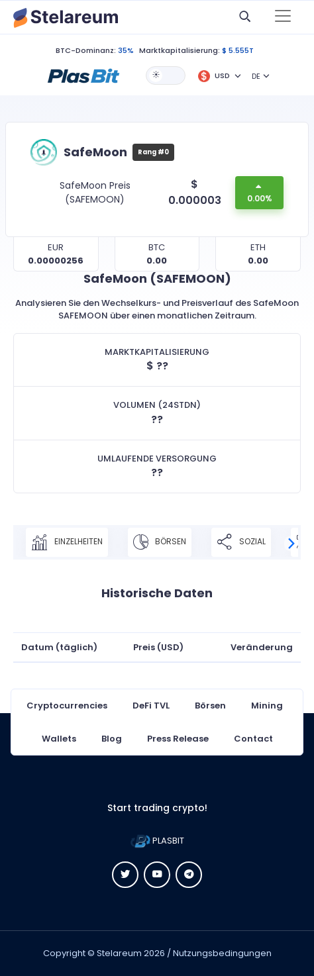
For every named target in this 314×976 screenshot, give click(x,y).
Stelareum (119, 953)
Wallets (59, 738)
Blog (111, 738)
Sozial (241, 542)
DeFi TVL (151, 705)
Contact (253, 738)
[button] (83, 75)
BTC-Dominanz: (86, 50)
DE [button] (256, 76)
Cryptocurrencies (66, 705)
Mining (267, 705)
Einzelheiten (67, 542)
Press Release (178, 738)
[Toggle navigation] (283, 17)
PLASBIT (157, 840)
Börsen (159, 542)
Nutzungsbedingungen (222, 953)
